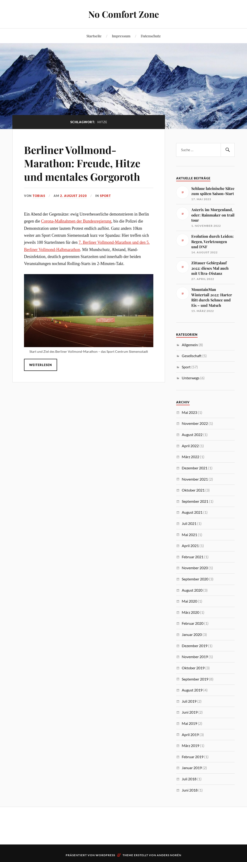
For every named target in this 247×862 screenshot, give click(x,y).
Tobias (39, 196)
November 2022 (195, 423)
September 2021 (195, 501)
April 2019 (190, 734)
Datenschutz (151, 35)
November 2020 (195, 567)
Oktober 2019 (193, 668)
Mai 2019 (189, 723)
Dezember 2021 (194, 468)
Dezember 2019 (194, 645)
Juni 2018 (190, 790)
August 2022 (192, 434)
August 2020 (192, 590)
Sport (105, 196)
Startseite (94, 35)
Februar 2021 (192, 557)
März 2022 (190, 456)
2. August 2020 (73, 196)
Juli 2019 (189, 701)
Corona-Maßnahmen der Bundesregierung (76, 221)
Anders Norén (169, 855)
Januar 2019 (192, 767)
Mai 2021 (189, 534)
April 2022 (190, 445)
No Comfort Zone (123, 14)
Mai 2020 (189, 601)
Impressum (121, 35)
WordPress (105, 855)
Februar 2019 (192, 756)
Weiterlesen (40, 365)
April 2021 (190, 545)
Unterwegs (190, 378)
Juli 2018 (189, 779)
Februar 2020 (192, 623)
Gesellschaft (192, 355)
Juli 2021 (189, 523)
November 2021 (195, 479)
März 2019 (190, 745)
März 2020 (190, 612)
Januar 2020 (192, 634)
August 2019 (192, 690)
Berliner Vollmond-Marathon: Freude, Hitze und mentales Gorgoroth (82, 163)
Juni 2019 (190, 712)
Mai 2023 (189, 412)
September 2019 (195, 679)
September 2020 (195, 579)
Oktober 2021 (193, 490)
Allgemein (190, 344)
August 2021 (192, 512)
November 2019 (195, 656)
